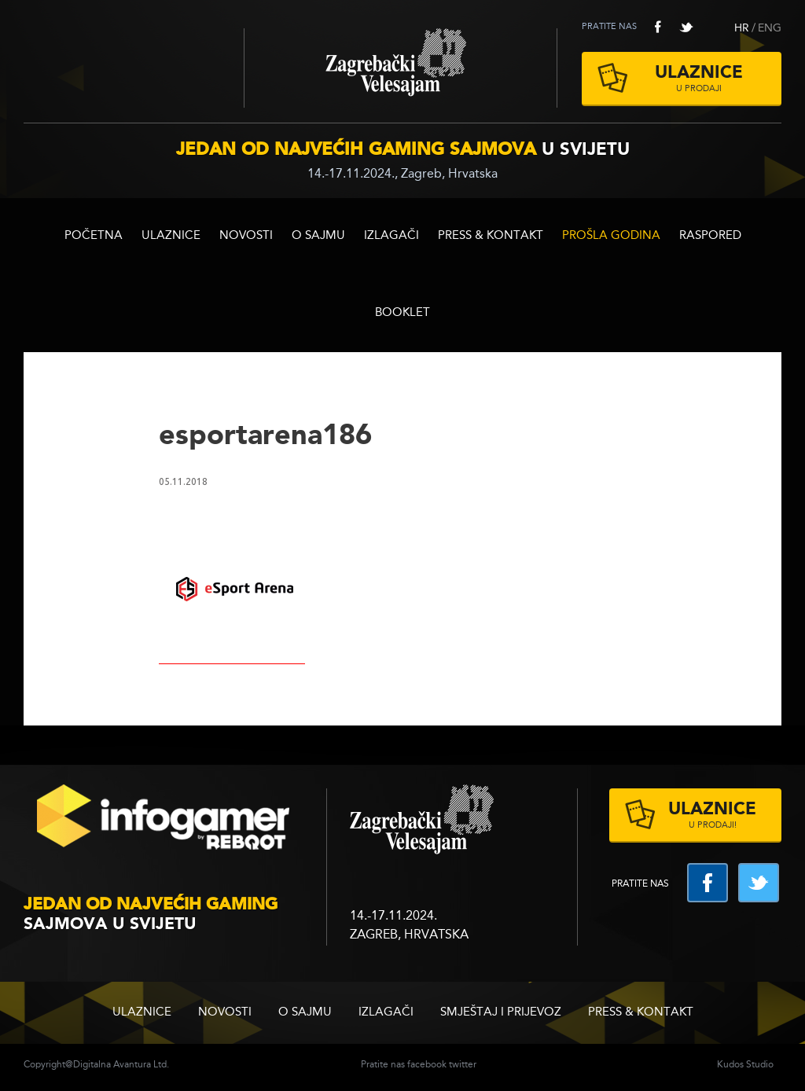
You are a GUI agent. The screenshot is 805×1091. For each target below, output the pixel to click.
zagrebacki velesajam (422, 820)
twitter (686, 27)
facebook (658, 27)
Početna (93, 236)
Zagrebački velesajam (400, 68)
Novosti (246, 236)
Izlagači (391, 236)
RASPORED (710, 236)
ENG (769, 28)
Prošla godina (611, 236)
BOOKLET (402, 313)
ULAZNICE (171, 236)
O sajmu (318, 236)
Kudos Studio (745, 1065)
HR (741, 28)
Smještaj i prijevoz (500, 1013)
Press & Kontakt (490, 236)
